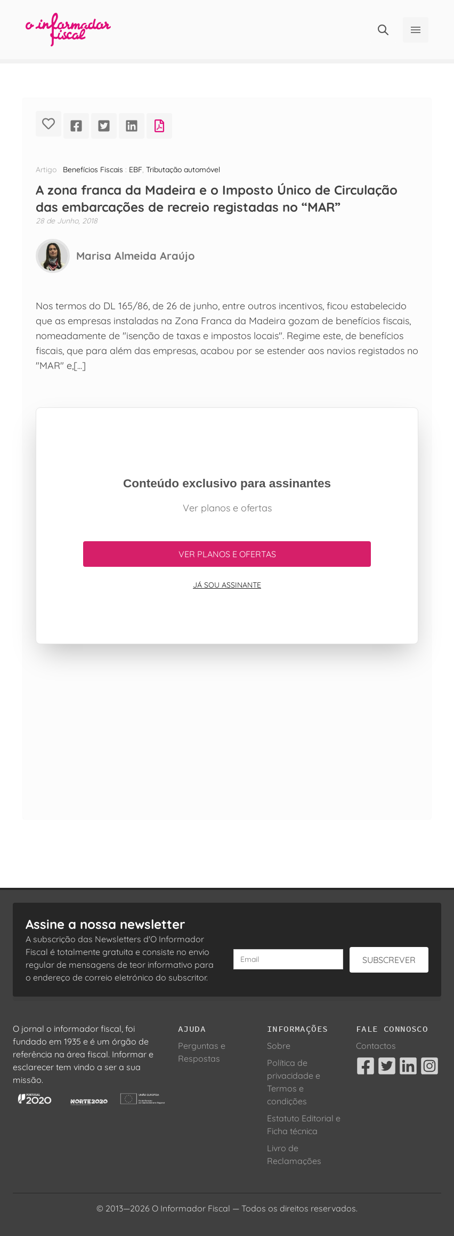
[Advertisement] (227, 744)
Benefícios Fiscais (93, 169)
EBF (135, 169)
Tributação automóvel (183, 169)
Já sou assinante (227, 585)
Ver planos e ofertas (227, 554)
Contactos (376, 1045)
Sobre (278, 1045)
